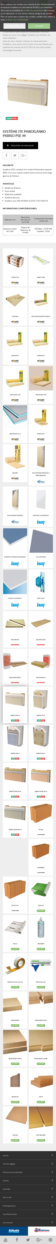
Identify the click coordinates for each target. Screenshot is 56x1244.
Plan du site (7, 1197)
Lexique (5, 1155)
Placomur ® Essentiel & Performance (41, 474)
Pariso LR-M (41, 715)
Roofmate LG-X (15, 434)
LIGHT (41, 1097)
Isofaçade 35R (41, 395)
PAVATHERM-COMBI (41, 1059)
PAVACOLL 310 (41, 982)
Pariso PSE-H (40, 753)
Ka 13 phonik (41, 557)
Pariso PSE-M (15, 715)
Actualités (6, 1189)
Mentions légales (9, 1164)
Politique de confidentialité (12, 1172)
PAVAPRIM (41, 944)
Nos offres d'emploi (10, 1214)
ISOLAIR (15, 1135)
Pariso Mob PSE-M (15, 829)
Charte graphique (9, 1206)
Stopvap (15, 316)
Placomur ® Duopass (15, 515)
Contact (6, 1180)
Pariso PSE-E (15, 753)
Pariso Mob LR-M (15, 791)
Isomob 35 (41, 355)
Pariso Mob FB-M (41, 791)
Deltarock (15, 640)
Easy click (41, 598)
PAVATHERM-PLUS (41, 1020)
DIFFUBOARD (40, 1135)
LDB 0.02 (41, 905)
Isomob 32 (15, 355)
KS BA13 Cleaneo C (15, 598)
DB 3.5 (15, 944)
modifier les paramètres (33, 10)
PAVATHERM (15, 1020)
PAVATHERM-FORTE (15, 1059)
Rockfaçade (41, 640)
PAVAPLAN (15, 1097)
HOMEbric (41, 868)
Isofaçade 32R (15, 395)
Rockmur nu (40, 677)
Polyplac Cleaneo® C (41, 515)
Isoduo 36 (15, 277)
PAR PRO (15, 473)
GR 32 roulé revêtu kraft (40, 316)
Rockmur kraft (15, 677)
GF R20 (41, 829)
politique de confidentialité (17, 19)
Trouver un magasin (22, 145)
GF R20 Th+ (15, 905)
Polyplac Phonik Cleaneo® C (15, 557)
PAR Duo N (40, 434)
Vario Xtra (41, 277)
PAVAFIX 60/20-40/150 (15, 982)
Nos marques (7, 1222)
